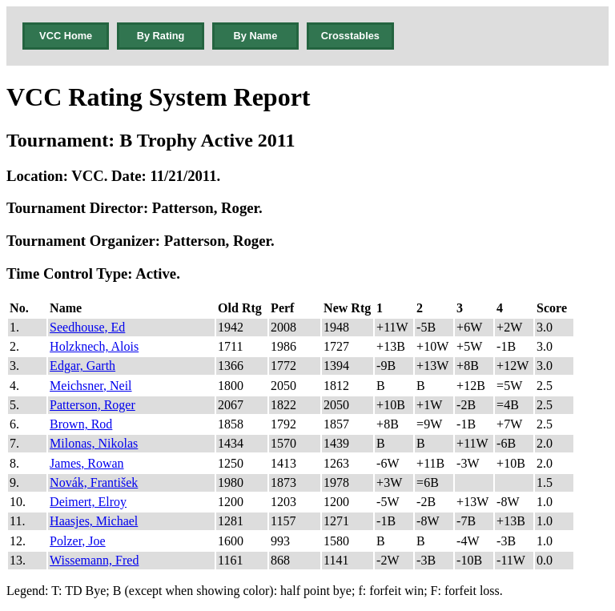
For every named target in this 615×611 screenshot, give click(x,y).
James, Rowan (86, 463)
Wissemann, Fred (94, 560)
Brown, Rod (81, 424)
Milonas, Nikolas (94, 443)
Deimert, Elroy (88, 501)
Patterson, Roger (92, 405)
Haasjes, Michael (94, 521)
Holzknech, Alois (94, 346)
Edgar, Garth (82, 365)
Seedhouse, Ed (87, 327)
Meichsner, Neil (90, 385)
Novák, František (94, 482)
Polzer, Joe (78, 541)
